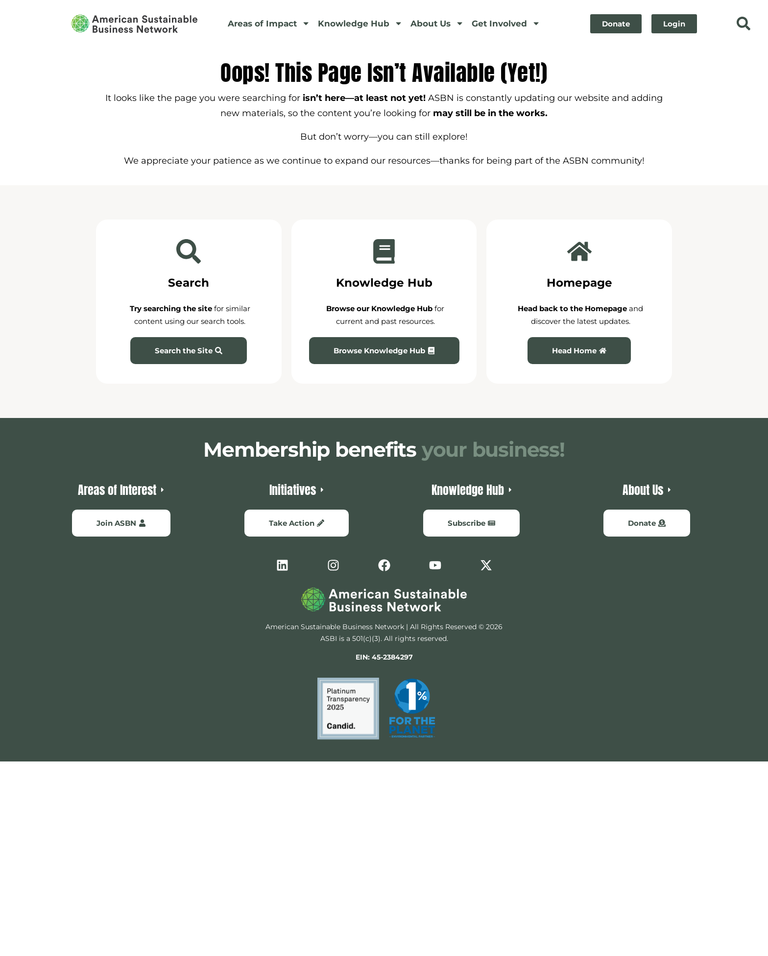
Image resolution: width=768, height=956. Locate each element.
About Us (437, 23)
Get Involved (506, 23)
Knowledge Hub (360, 23)
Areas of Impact (269, 23)
